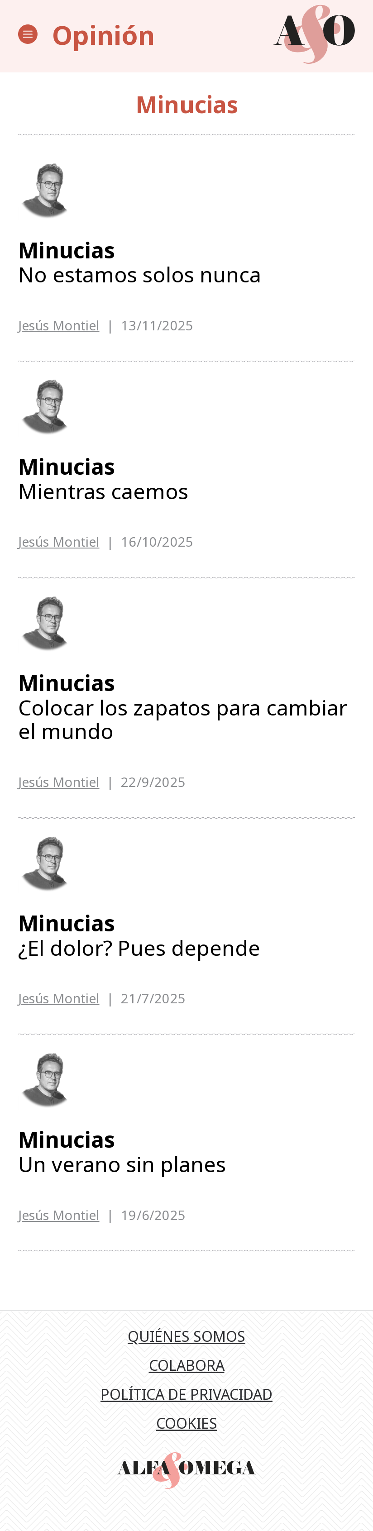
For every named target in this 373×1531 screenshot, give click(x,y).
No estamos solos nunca (186, 263)
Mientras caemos (186, 483)
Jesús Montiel (59, 326)
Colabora (187, 1384)
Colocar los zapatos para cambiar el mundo (186, 716)
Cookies (186, 1442)
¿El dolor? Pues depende (186, 948)
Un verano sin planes (186, 1168)
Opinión (103, 34)
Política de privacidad (186, 1413)
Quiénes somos (186, 1355)
